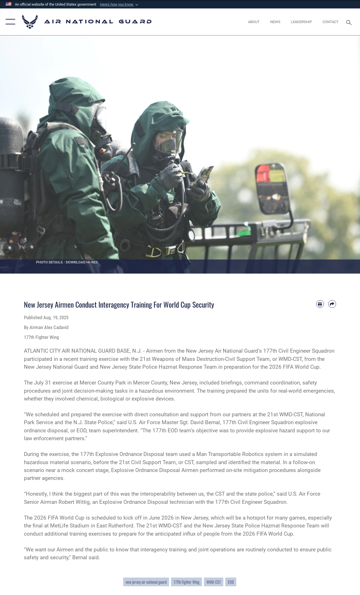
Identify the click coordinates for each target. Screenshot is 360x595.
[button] (119, 4)
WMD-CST (213, 582)
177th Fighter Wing (186, 582)
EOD (231, 582)
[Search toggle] (350, 22)
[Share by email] (332, 304)
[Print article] (320, 304)
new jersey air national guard (146, 582)
